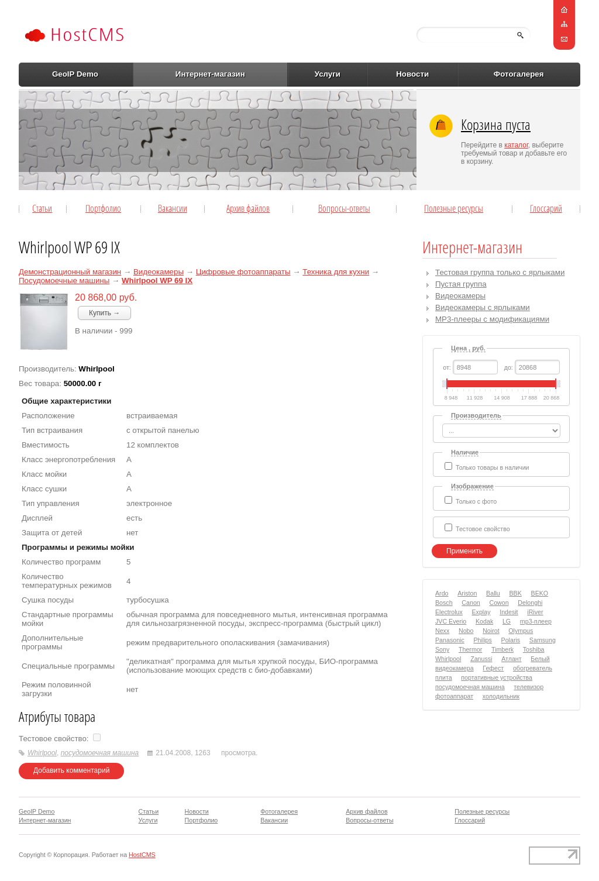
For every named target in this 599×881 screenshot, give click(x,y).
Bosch (444, 602)
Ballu (493, 593)
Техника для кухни (335, 271)
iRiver (535, 611)
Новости (412, 74)
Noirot (491, 630)
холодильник (501, 696)
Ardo (442, 593)
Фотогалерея (519, 74)
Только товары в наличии (492, 467)
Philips (482, 639)
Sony (442, 649)
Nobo (466, 630)
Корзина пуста (496, 124)
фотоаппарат (454, 696)
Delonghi (530, 602)
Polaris (511, 639)
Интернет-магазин (210, 74)
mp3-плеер (536, 621)
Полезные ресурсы (453, 208)
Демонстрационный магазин (70, 271)
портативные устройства (496, 677)
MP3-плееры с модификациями (492, 319)
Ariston (467, 593)
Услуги (327, 74)
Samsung (542, 639)
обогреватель (532, 668)
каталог (516, 145)
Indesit (509, 611)
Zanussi (481, 658)
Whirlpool (42, 753)
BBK (516, 593)
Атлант (511, 658)
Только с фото (476, 501)
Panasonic (449, 639)
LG (506, 621)
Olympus (520, 630)
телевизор (528, 686)
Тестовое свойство (483, 528)
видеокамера (454, 668)
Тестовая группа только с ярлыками (499, 272)
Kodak (484, 621)
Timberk (502, 649)
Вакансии (172, 208)
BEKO (540, 593)
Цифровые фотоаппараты (243, 271)
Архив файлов (248, 208)
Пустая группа (461, 284)
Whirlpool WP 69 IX (157, 280)
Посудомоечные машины (64, 280)
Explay (481, 611)
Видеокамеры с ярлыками (482, 307)
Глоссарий (546, 208)
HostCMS (142, 854)
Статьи (42, 208)
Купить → (104, 313)
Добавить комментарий (71, 770)
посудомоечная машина (100, 753)
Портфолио (103, 208)
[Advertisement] (264, 139)
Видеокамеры (158, 271)
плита (443, 677)
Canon (471, 602)
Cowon (498, 602)
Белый (540, 658)
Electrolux (449, 611)
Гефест (493, 668)
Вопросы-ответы (344, 208)
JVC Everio (450, 621)
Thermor (470, 649)
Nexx (442, 630)
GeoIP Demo (75, 74)
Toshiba (534, 649)
